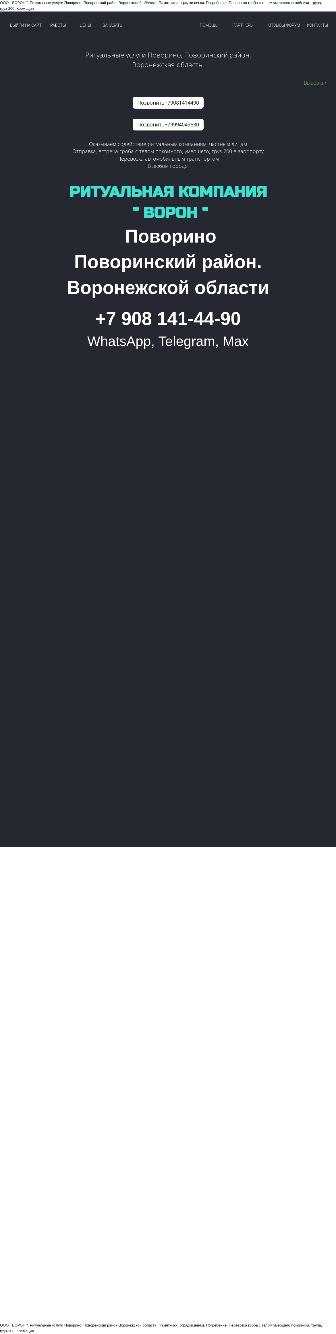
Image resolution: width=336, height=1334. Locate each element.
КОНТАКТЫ (317, 25)
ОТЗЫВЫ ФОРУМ (284, 25)
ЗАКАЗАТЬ (112, 25)
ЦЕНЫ (85, 25)
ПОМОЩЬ (209, 25)
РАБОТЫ (58, 25)
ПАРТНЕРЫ (243, 25)
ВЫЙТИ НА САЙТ (26, 25)
